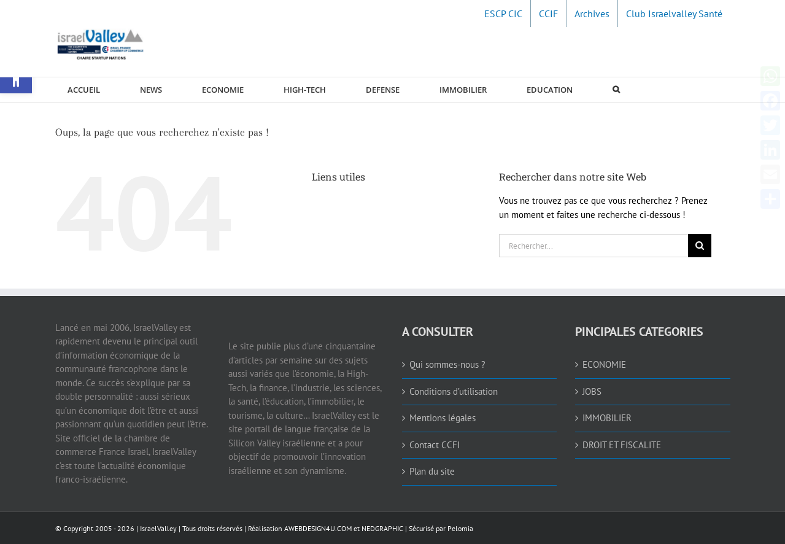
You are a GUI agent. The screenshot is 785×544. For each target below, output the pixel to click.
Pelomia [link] (460, 528)
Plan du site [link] (432, 471)
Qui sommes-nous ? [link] (447, 364)
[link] (503, 13)
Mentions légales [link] (442, 418)
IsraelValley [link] (158, 528)
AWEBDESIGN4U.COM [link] (318, 528)
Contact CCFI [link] (434, 445)
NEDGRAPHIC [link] (381, 528)
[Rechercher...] (594, 245)
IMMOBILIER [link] (607, 418)
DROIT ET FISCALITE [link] (621, 445)
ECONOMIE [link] (604, 364)
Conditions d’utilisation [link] (453, 391)
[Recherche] (699, 245)
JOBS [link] (591, 391)
